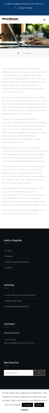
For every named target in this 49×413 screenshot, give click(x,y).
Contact (8, 267)
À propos (9, 256)
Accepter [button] (27, 405)
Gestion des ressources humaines (20, 295)
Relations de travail (13, 301)
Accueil (8, 250)
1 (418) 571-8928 (25, 8)
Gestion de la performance (17, 262)
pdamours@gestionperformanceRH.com (25, 4)
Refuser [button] (39, 405)
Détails (24, 409)
